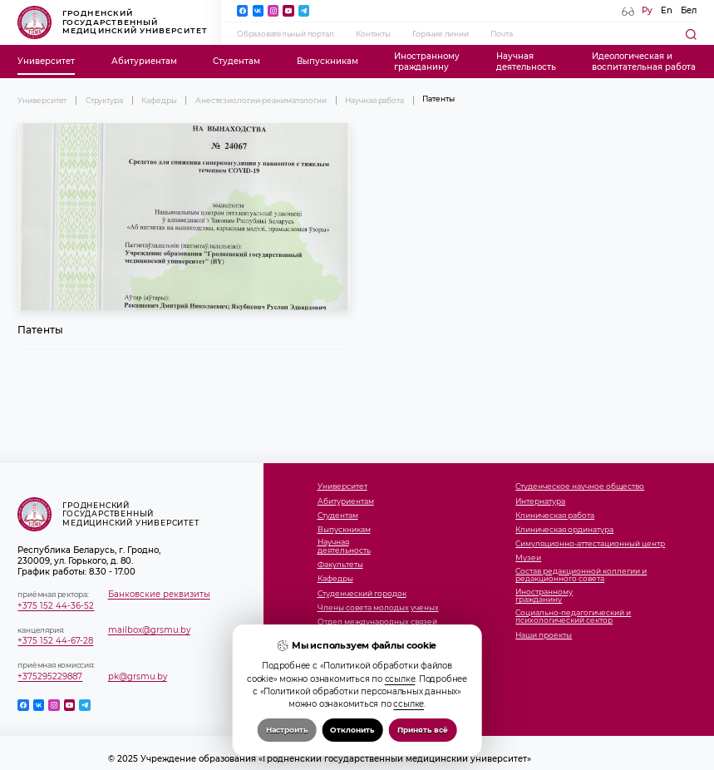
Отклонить (352, 729)
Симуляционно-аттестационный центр (590, 544)
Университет (46, 61)
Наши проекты (543, 635)
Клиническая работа (554, 515)
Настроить (287, 729)
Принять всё (422, 729)
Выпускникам (327, 61)
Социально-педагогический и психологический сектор (573, 617)
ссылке (400, 679)
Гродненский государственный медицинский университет (112, 22)
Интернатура (540, 501)
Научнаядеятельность (526, 61)
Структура (104, 100)
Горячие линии (440, 33)
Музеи (528, 558)
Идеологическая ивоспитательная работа (644, 61)
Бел (689, 10)
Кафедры (158, 100)
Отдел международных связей (377, 622)
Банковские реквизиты (159, 594)
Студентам (236, 61)
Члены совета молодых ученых (378, 608)
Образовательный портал (285, 33)
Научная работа (374, 100)
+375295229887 (49, 676)
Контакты (373, 33)
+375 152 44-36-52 (55, 605)
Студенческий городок (362, 594)
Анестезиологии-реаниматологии (261, 100)
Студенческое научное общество (579, 486)
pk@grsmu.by (137, 676)
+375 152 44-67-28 (55, 640)
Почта (501, 33)
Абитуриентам (144, 61)
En (666, 10)
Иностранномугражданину (427, 61)
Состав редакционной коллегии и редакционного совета (581, 575)
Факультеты (340, 564)
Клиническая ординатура (564, 530)
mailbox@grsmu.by (149, 629)
